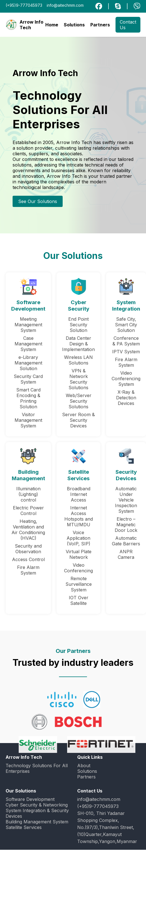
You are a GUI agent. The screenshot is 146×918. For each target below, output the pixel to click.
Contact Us (128, 24)
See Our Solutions (37, 201)
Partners (100, 25)
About (83, 765)
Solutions (74, 25)
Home (51, 25)
